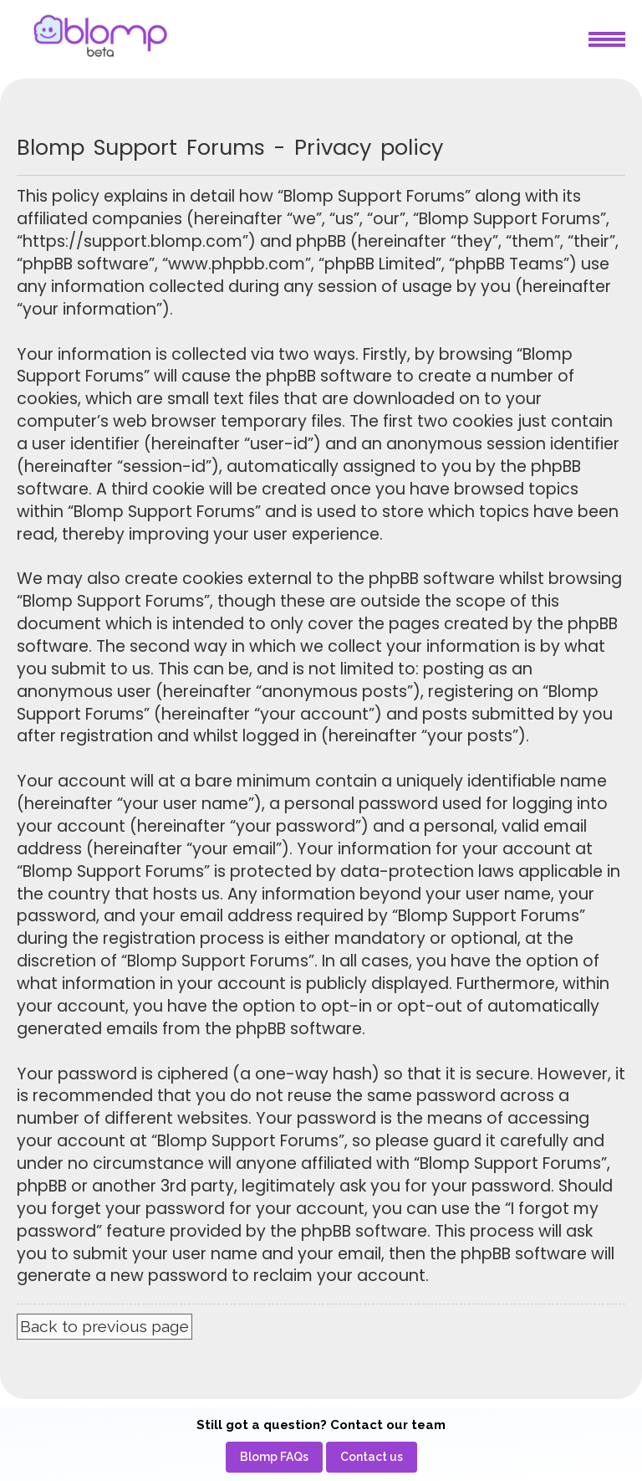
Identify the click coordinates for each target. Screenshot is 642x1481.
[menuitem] (274, 1457)
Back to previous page (104, 1326)
